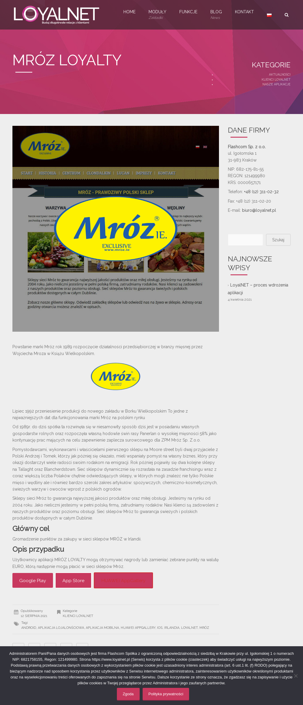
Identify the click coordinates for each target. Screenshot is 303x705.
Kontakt (244, 11)
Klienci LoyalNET (276, 79)
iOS (159, 628)
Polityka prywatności (166, 694)
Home (129, 11)
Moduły (157, 15)
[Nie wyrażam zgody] (296, 676)
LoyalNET (189, 628)
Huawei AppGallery (138, 628)
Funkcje (188, 11)
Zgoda (128, 694)
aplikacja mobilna (102, 628)
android (28, 628)
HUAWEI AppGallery (123, 580)
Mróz (204, 628)
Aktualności (280, 74)
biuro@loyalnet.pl (259, 210)
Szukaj (278, 239)
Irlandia (171, 628)
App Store (73, 580)
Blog (216, 15)
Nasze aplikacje (276, 84)
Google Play (32, 580)
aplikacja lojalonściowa (61, 628)
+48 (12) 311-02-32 (261, 191)
